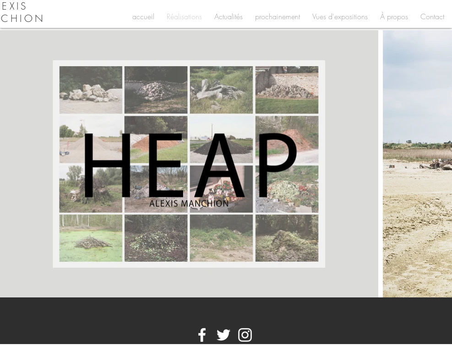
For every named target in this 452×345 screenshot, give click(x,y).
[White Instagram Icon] (245, 335)
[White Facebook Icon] (202, 335)
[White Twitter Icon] (223, 335)
